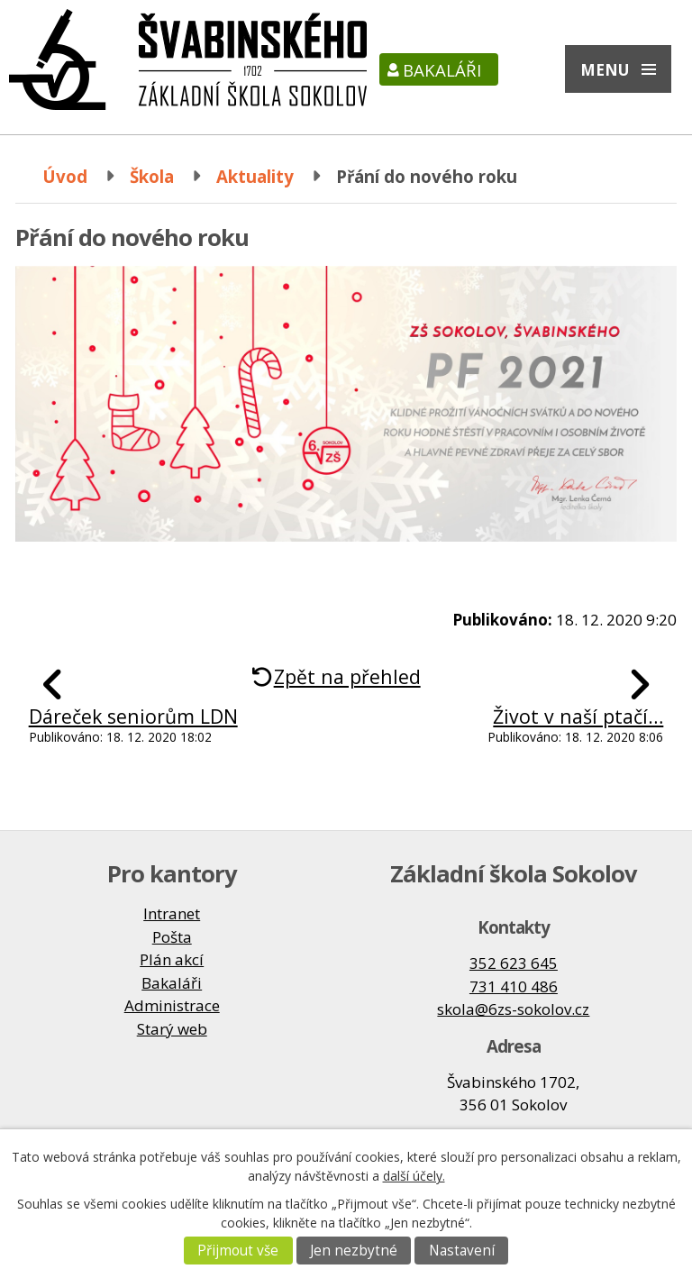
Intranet (171, 913)
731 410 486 (513, 986)
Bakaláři (442, 70)
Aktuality (255, 176)
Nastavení (462, 1250)
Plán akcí (172, 959)
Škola (152, 176)
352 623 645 (513, 963)
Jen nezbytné (353, 1250)
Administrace (172, 1005)
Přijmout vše (237, 1250)
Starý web (172, 1028)
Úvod (64, 176)
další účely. (414, 1175)
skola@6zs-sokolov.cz (513, 1009)
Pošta (172, 937)
